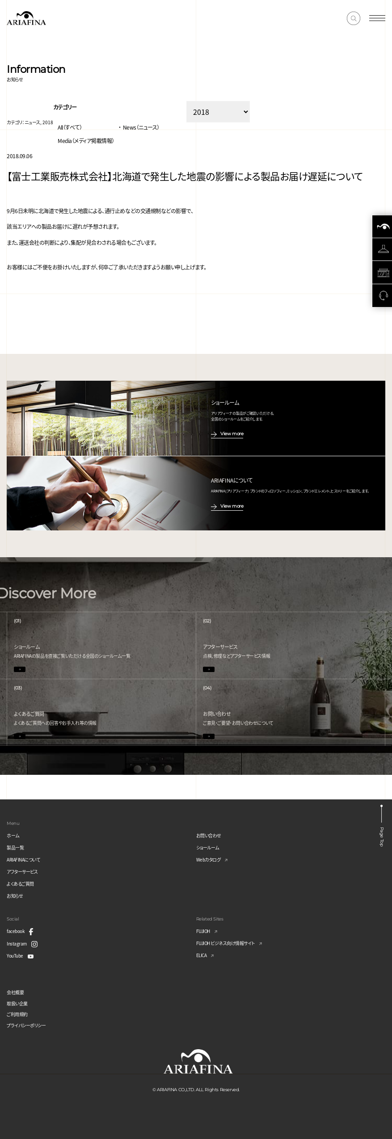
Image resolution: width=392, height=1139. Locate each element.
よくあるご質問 (20, 883)
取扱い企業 (17, 1003)
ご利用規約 (17, 1014)
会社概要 (15, 992)
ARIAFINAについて (23, 859)
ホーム (13, 835)
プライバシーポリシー (26, 1025)
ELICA (201, 955)
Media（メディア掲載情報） (86, 140)
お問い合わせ (208, 835)
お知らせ (15, 895)
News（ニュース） (141, 127)
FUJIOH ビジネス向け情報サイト (225, 943)
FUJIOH (203, 931)
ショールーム (207, 847)
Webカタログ (208, 859)
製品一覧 (15, 847)
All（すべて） (70, 127)
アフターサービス (22, 871)
